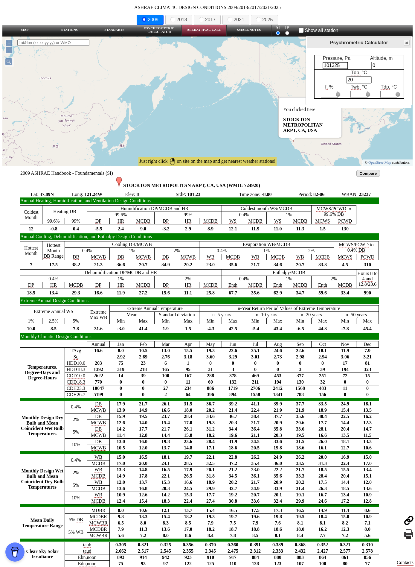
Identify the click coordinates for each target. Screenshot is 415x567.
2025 (264, 19)
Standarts (114, 29)
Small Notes (249, 29)
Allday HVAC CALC (204, 29)
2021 (236, 19)
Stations (69, 29)
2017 (207, 19)
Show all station (318, 30)
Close (406, 42)
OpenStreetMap (379, 162)
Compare (368, 173)
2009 (150, 19)
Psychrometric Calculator (159, 30)
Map (24, 29)
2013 (178, 19)
